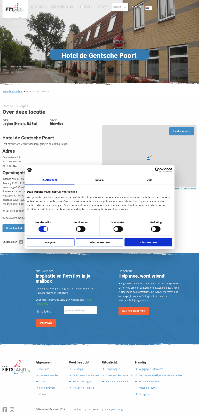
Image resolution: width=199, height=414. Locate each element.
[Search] (120, 7)
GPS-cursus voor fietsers (85, 375)
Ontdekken (85, 7)
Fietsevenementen (149, 381)
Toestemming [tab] (50, 179)
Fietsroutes (37, 7)
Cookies (77, 409)
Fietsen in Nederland (117, 381)
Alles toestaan (148, 242)
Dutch (149, 8)
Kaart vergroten (181, 131)
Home (15, 8)
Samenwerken (47, 387)
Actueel (102, 7)
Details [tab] (99, 179)
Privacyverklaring (113, 409)
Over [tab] (149, 179)
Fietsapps (77, 369)
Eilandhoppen (113, 369)
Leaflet (176, 188)
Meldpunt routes (148, 387)
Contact (43, 394)
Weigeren (50, 242)
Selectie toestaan (99, 242)
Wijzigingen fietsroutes (151, 369)
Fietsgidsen (145, 394)
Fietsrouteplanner (62, 7)
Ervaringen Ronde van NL (119, 375)
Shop (134, 7)
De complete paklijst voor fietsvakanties (160, 375)
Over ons (44, 369)
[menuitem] (15, 8)
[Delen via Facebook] (21, 242)
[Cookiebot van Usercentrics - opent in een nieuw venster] (157, 170)
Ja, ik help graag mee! (133, 310)
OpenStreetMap (189, 188)
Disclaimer (93, 409)
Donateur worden (48, 375)
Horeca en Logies (82, 381)
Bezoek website (14, 228)
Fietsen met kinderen (83, 387)
